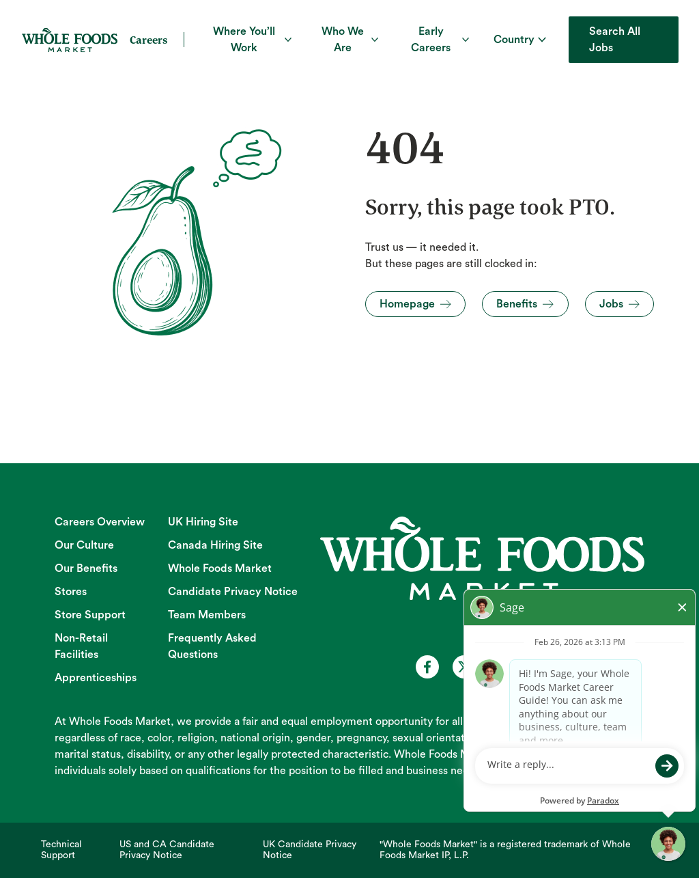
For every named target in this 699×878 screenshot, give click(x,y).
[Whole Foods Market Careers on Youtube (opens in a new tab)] (501, 666)
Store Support (90, 614)
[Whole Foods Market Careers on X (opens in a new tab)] (464, 666)
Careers (148, 39)
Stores (71, 591)
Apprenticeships (96, 677)
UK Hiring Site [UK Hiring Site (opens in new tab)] (203, 522)
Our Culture (84, 545)
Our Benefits (86, 568)
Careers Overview (100, 522)
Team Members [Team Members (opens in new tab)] (207, 614)
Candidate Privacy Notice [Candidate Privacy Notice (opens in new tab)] (233, 591)
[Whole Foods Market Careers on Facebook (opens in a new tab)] (427, 666)
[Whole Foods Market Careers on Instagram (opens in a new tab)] (538, 666)
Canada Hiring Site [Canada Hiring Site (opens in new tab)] (215, 545)
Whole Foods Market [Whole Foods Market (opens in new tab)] (220, 568)
